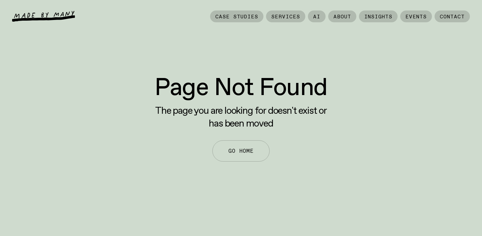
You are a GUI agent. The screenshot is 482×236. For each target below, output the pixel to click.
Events (416, 16)
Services (285, 16)
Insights (378, 16)
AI (316, 16)
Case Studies (236, 16)
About (342, 16)
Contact (452, 16)
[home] (43, 16)
